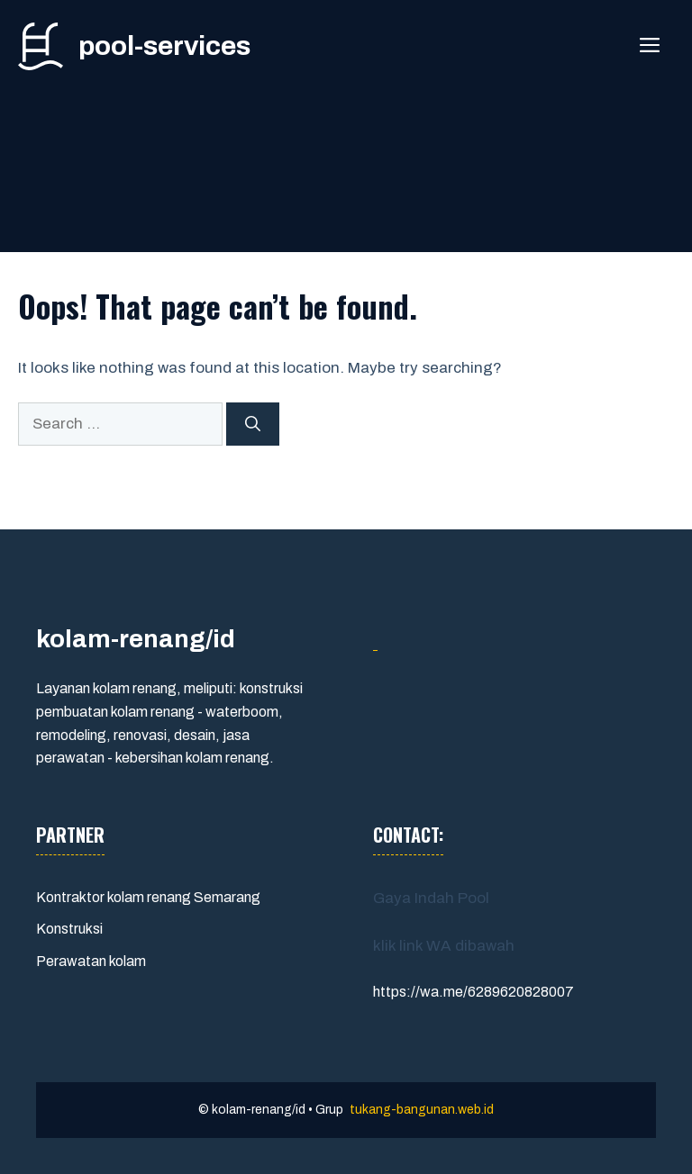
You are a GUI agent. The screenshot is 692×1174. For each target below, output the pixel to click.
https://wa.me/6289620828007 (473, 991)
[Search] (252, 424)
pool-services (164, 46)
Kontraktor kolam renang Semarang (148, 897)
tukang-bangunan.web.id (422, 1109)
